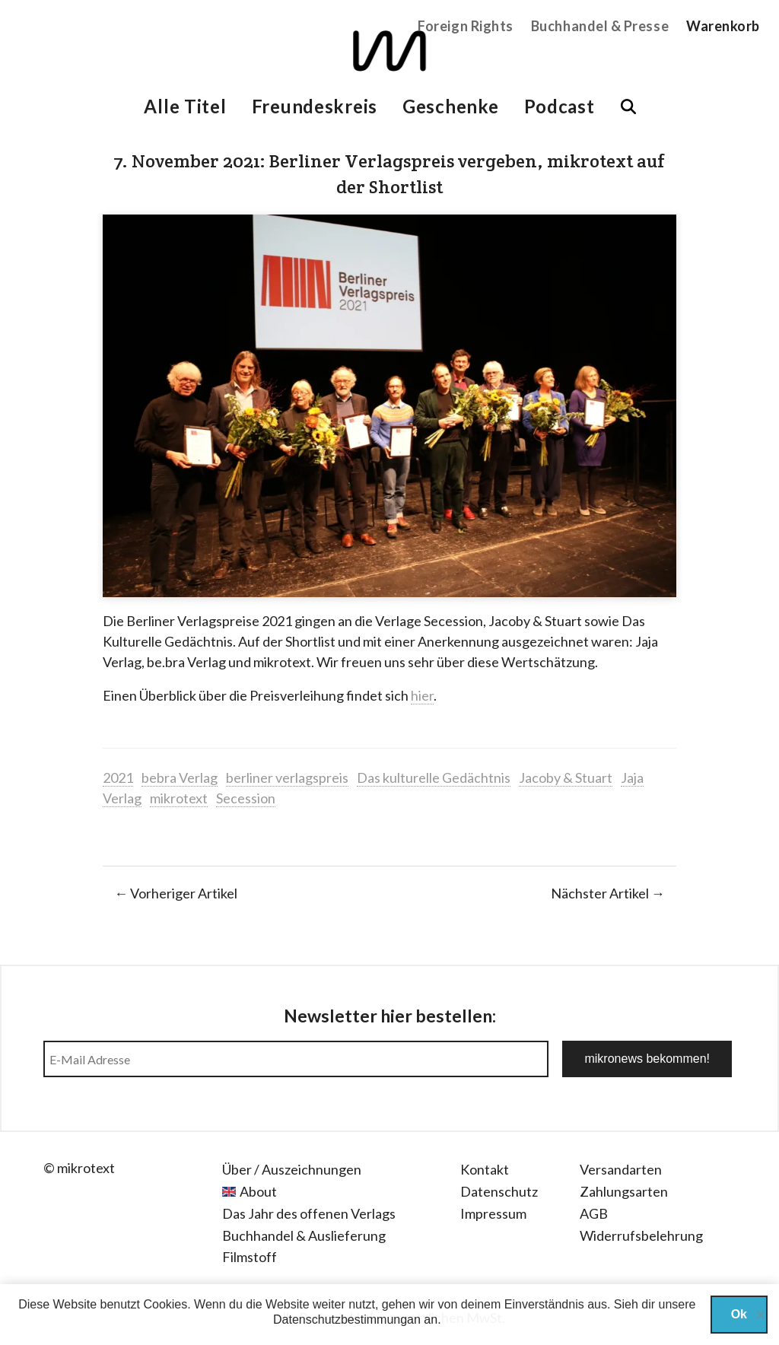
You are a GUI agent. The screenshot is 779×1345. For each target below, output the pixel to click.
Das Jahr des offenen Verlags (309, 1213)
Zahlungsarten (624, 1191)
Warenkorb (723, 25)
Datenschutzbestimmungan (347, 1319)
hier (422, 695)
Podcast (559, 106)
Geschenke (450, 106)
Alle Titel (185, 106)
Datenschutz (499, 1191)
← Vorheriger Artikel (175, 893)
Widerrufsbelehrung (641, 1235)
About (258, 1191)
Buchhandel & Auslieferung (304, 1235)
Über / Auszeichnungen (291, 1169)
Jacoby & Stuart (565, 777)
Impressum (493, 1213)
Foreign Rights (466, 25)
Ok (739, 1314)
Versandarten (621, 1169)
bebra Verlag (179, 777)
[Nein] (760, 1314)
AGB (594, 1213)
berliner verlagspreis (287, 777)
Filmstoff (249, 1256)
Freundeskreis (314, 106)
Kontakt (484, 1169)
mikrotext (179, 798)
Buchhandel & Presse (600, 25)
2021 (118, 777)
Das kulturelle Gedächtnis (433, 777)
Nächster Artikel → (608, 893)
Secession (245, 798)
